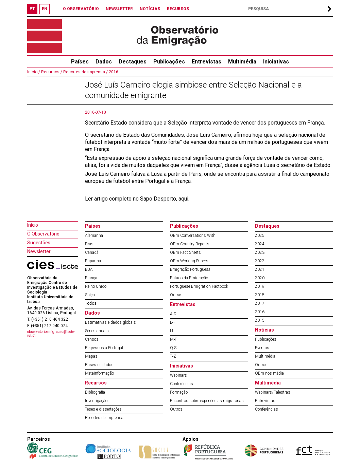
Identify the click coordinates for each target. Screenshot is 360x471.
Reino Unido (95, 286)
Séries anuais (97, 330)
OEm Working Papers (189, 261)
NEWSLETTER (119, 8)
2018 (259, 295)
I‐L (172, 330)
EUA (89, 269)
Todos (91, 303)
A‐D (173, 314)
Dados (104, 61)
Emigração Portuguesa (190, 269)
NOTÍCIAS (150, 8)
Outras (176, 295)
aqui (183, 198)
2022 (259, 261)
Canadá (92, 252)
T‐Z (173, 356)
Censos (92, 339)
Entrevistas (206, 61)
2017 (259, 303)
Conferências (181, 383)
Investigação (96, 400)
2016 (113, 72)
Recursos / (51, 72)
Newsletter (39, 251)
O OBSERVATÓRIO (81, 8)
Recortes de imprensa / (85, 72)
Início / (33, 72)
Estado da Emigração (189, 278)
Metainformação (99, 373)
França (91, 278)
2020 (259, 278)
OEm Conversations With (193, 235)
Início (32, 225)
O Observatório (43, 234)
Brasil (90, 244)
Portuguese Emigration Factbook (199, 286)
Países (93, 226)
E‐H (173, 322)
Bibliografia (95, 392)
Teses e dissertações (103, 409)
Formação (179, 392)
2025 (259, 235)
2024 (259, 244)
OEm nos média (269, 373)
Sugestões (38, 242)
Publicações (169, 61)
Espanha (93, 261)
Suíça (90, 295)
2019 (259, 286)
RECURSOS (178, 8)
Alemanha (94, 235)
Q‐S (173, 347)
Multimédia (242, 61)
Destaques (133, 61)
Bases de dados (99, 364)
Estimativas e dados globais (110, 322)
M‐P (173, 339)
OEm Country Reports (189, 244)
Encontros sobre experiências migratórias (207, 400)
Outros (176, 409)
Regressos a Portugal (104, 347)
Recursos (96, 382)
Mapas (91, 356)
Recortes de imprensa (104, 417)
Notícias (264, 330)
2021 (259, 269)
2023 (259, 252)
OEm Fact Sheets (185, 252)
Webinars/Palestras (272, 392)
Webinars (178, 375)
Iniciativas (276, 61)
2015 (259, 320)
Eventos (262, 347)
